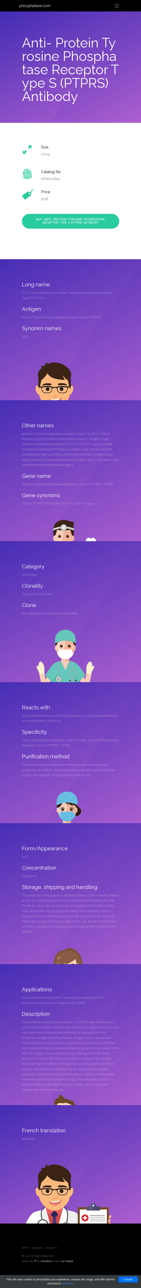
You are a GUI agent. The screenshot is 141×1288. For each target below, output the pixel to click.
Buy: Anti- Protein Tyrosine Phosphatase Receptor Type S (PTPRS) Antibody (70, 221)
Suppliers (36, 1247)
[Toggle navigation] (116, 6)
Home (25, 1247)
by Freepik (67, 1261)
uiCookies (46, 1261)
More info (67, 1283)
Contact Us (51, 1247)
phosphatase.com (34, 5)
